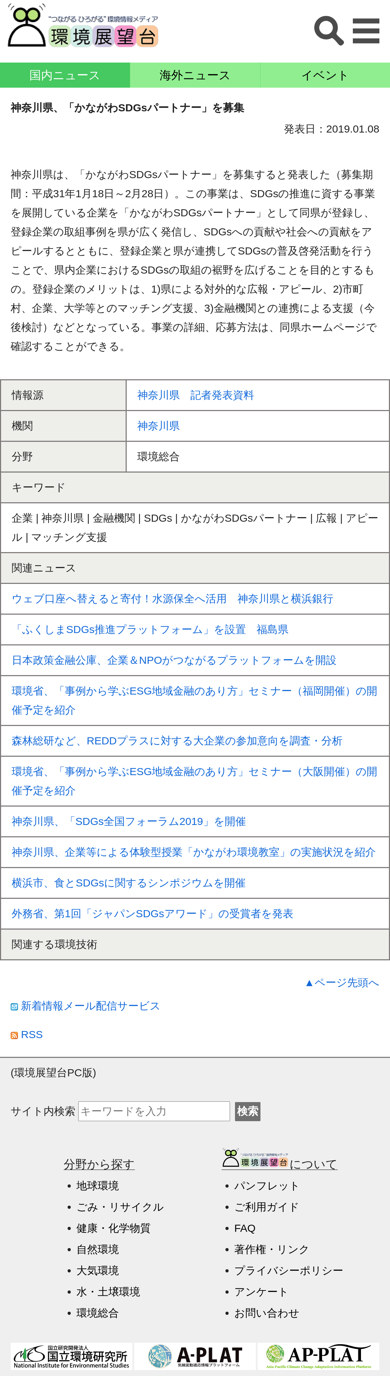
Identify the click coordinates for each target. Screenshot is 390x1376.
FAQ (245, 1228)
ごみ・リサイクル (120, 1207)
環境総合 (97, 1313)
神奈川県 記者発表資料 (195, 395)
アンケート (261, 1292)
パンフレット (267, 1185)
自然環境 (97, 1249)
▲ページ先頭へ (341, 982)
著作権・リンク (272, 1249)
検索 (247, 1111)
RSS (27, 1034)
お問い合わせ (266, 1313)
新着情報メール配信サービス (86, 1006)
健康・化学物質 (113, 1228)
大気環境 (97, 1270)
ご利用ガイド (266, 1207)
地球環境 (97, 1185)
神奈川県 (158, 426)
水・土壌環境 (108, 1292)
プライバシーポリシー (288, 1270)
